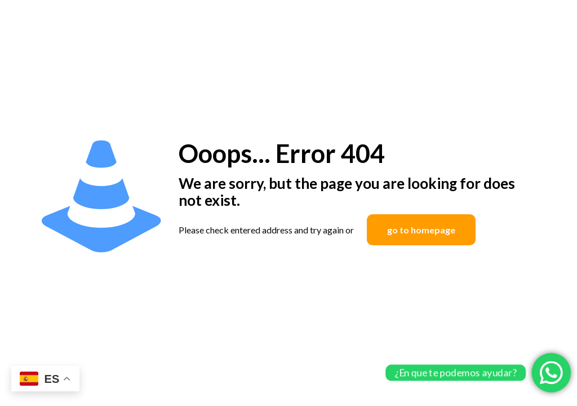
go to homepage (421, 229)
